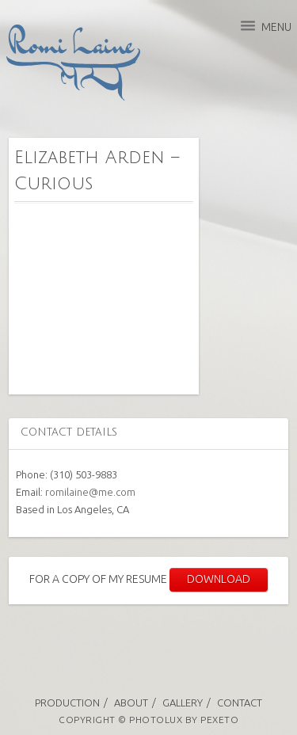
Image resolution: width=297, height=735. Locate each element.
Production (67, 702)
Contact (239, 702)
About (131, 702)
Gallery (182, 702)
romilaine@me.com (90, 491)
